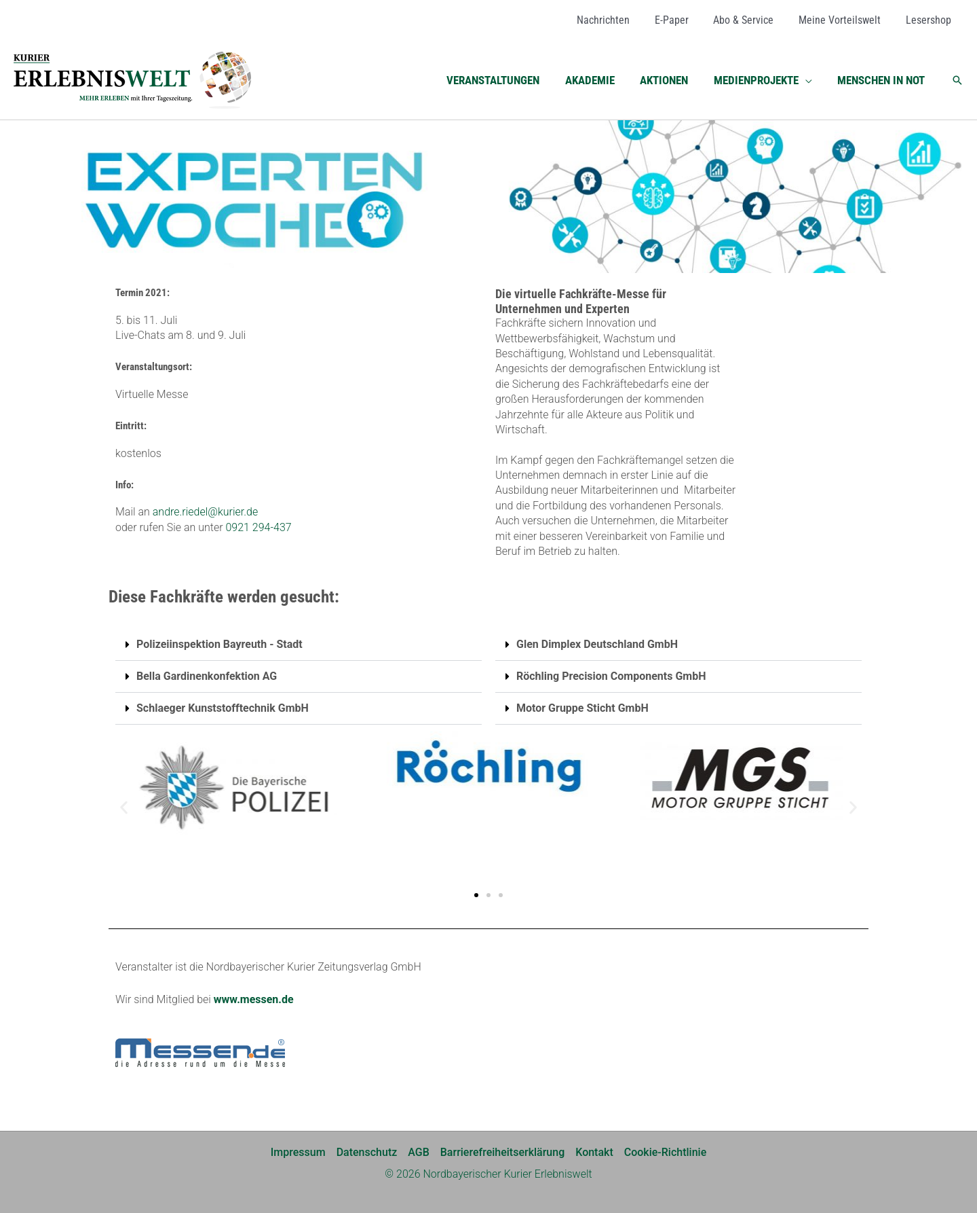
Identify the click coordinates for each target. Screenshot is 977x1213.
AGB (418, 1152)
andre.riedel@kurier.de (205, 511)
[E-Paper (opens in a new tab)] (682, 20)
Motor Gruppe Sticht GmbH (582, 708)
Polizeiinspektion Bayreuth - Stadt (219, 644)
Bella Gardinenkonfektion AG (206, 676)
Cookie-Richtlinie (665, 1152)
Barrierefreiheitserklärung (502, 1152)
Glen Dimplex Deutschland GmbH (597, 644)
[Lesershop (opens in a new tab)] (929, 20)
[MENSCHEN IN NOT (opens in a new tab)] (882, 80)
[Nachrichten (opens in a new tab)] (617, 20)
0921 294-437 (258, 527)
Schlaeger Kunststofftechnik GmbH (222, 708)
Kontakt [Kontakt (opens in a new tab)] (594, 1152)
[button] (809, 80)
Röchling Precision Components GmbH (611, 676)
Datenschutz (367, 1152)
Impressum (298, 1152)
